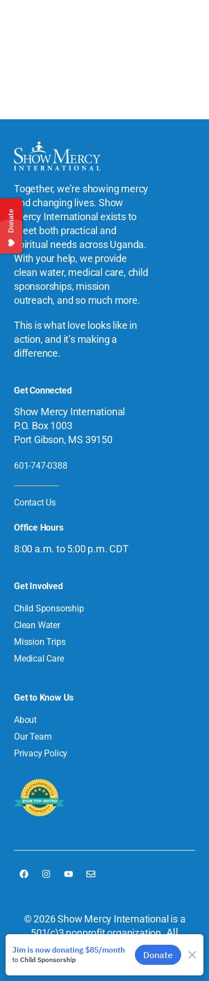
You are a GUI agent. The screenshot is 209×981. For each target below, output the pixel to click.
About (25, 720)
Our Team (32, 736)
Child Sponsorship (49, 608)
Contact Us (35, 502)
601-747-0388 (40, 465)
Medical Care (39, 658)
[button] (181, 38)
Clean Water (37, 625)
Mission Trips (39, 642)
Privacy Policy (40, 753)
